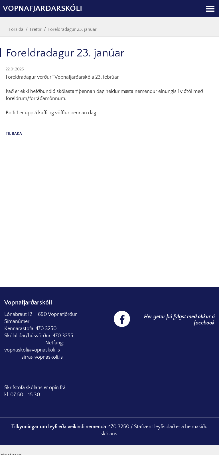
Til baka (14, 133)
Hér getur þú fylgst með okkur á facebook (179, 320)
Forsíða (16, 29)
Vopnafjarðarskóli (42, 8)
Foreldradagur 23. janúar (72, 29)
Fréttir (36, 29)
